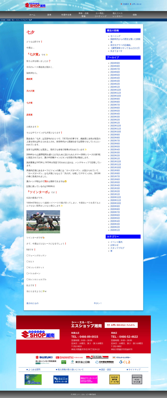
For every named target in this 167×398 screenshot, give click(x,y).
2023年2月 (115, 120)
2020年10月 (115, 203)
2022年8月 (115, 138)
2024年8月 (115, 66)
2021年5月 (115, 182)
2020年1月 (115, 230)
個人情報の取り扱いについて (71, 369)
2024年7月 (115, 69)
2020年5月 (115, 218)
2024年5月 (115, 75)
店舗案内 (126, 4)
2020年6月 (115, 215)
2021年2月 (115, 191)
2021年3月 (115, 188)
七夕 (30, 32)
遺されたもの (32, 303)
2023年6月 (115, 108)
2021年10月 (115, 167)
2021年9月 (115, 170)
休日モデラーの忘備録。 (121, 45)
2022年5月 (115, 147)
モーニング (115, 36)
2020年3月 (115, 224)
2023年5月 (115, 111)
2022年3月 (115, 152)
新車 (49, 15)
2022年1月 (115, 158)
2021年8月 (115, 173)
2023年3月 (115, 117)
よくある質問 (34, 369)
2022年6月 (115, 144)
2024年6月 (115, 72)
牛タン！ (98, 303)
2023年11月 (115, 93)
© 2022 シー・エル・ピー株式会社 (83, 394)
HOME (3, 20)
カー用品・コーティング (101, 14)
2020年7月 (115, 212)
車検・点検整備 (83, 14)
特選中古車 (66, 15)
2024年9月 (115, 63)
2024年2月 (115, 84)
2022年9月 (115, 135)
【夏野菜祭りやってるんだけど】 (125, 48)
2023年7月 (115, 105)
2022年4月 (115, 149)
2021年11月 (115, 164)
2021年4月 (115, 185)
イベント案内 (116, 242)
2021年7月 (115, 176)
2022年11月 (115, 129)
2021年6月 (115, 179)
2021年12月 (115, 161)
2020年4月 (115, 221)
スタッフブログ (21, 20)
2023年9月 (115, 99)
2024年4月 (115, 78)
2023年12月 (115, 90)
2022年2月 (115, 155)
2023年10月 (115, 96)
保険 (135, 15)
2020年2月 (115, 227)
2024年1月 (115, 87)
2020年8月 (115, 209)
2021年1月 (115, 194)
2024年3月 (115, 81)
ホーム (32, 15)
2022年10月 (115, 132)
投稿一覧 (10, 20)
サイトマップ (134, 369)
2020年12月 (115, 197)
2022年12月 (115, 126)
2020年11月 (115, 200)
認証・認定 (106, 369)
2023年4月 (115, 114)
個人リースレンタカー (118, 14)
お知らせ (114, 245)
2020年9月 (115, 206)
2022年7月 (115, 141)
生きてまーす (116, 51)
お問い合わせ (136, 4)
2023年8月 (115, 102)
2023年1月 (115, 123)
